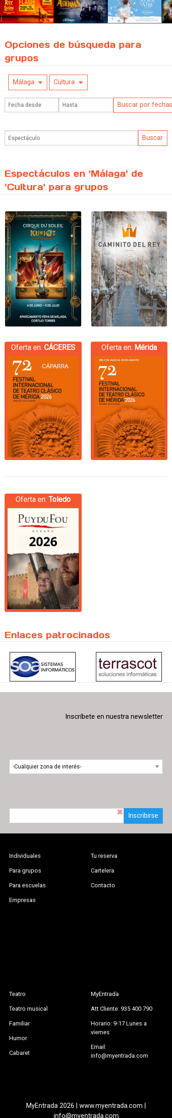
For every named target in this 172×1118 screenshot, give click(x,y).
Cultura (64, 82)
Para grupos (25, 870)
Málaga (23, 82)
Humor (18, 1038)
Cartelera (102, 870)
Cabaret (19, 1052)
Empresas (22, 900)
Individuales (25, 855)
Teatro (17, 993)
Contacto (103, 885)
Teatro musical (28, 1008)
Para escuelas (27, 885)
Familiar (19, 1023)
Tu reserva (104, 855)
